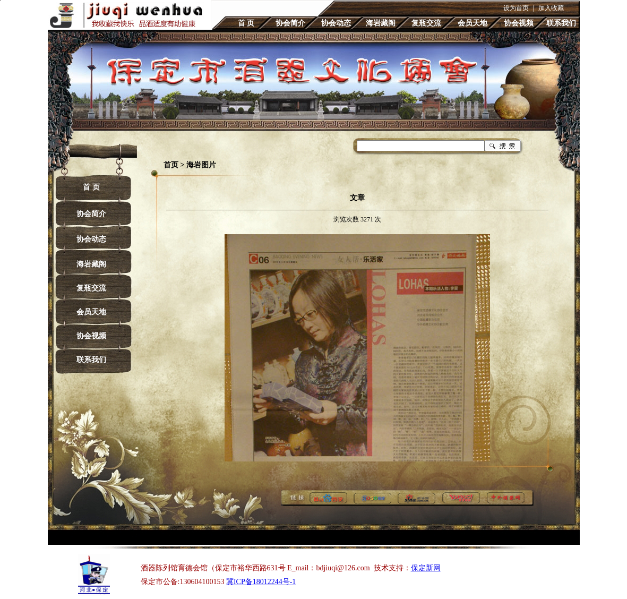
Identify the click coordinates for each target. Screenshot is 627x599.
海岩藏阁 (381, 23)
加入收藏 (551, 8)
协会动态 (336, 23)
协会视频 (519, 23)
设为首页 (516, 8)
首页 (171, 165)
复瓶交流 (426, 23)
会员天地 (472, 23)
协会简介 (290, 23)
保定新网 (426, 568)
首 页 (246, 23)
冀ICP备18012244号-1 (261, 582)
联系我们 (561, 23)
